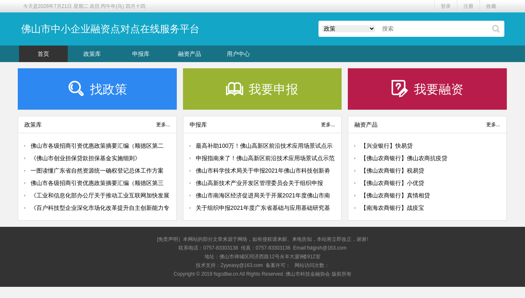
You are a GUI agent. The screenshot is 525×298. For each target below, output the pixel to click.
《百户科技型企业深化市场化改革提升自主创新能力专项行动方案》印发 (100, 209)
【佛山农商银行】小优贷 (392, 183)
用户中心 (238, 53)
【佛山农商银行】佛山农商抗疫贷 (404, 158)
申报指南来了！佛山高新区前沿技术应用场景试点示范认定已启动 (265, 159)
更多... (163, 124)
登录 (446, 6)
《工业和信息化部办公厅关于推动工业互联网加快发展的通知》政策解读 (100, 197)
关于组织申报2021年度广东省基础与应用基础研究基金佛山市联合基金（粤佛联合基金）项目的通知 (263, 209)
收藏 (491, 6)
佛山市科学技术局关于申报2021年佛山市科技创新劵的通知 (263, 172)
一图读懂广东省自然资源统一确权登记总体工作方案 (97, 170)
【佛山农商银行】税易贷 (392, 170)
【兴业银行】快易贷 (387, 145)
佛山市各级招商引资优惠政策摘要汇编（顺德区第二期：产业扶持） (97, 147)
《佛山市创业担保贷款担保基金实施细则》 (85, 158)
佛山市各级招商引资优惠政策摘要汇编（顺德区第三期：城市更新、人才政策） (97, 184)
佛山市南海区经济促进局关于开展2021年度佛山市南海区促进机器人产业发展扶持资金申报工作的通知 (263, 197)
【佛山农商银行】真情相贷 (395, 195)
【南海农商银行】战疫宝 (392, 207)
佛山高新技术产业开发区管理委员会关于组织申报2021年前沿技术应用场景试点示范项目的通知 (259, 184)
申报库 (141, 53)
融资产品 (189, 53)
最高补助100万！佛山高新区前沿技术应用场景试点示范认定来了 (264, 147)
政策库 (92, 53)
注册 (468, 6)
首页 (43, 53)
